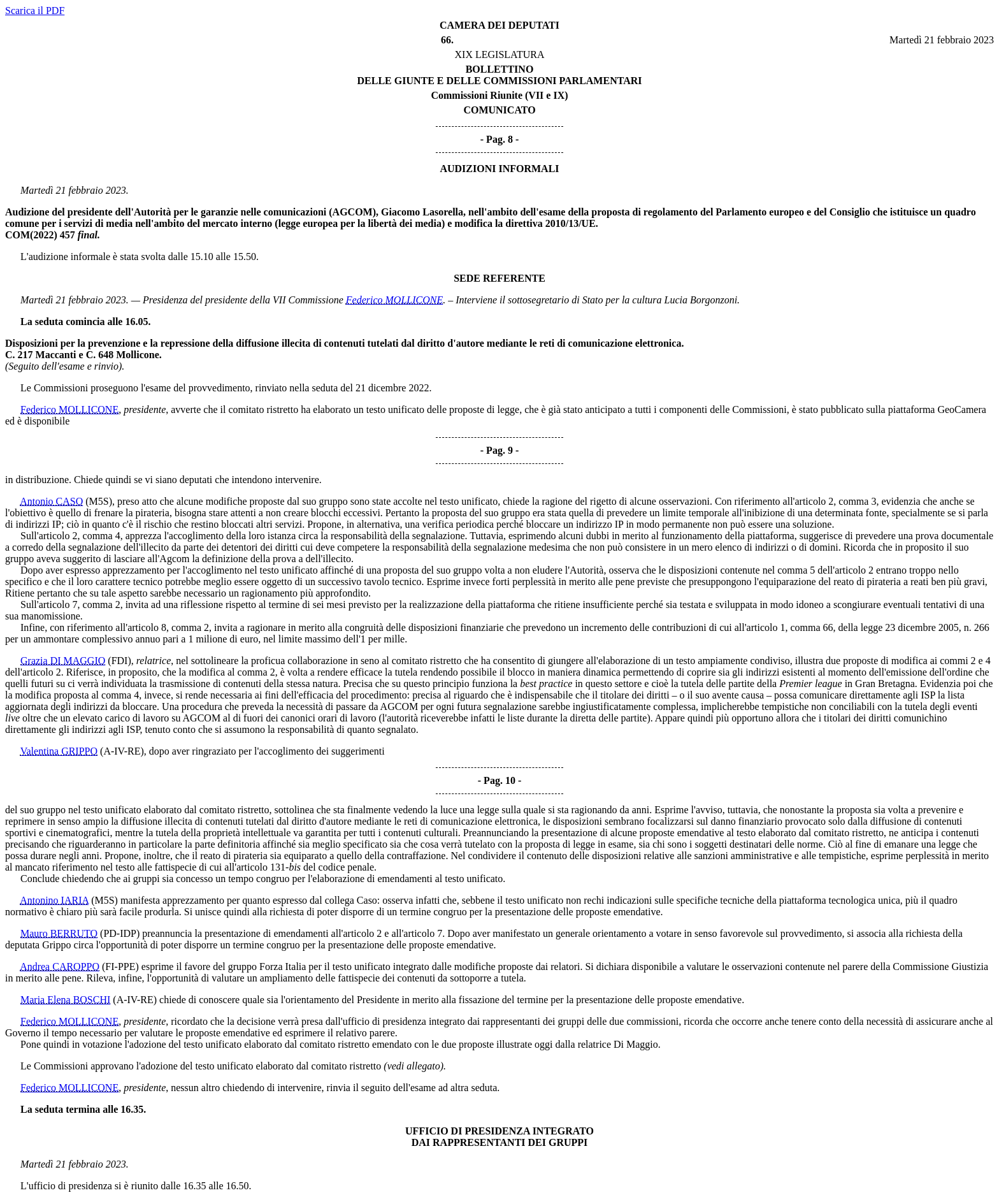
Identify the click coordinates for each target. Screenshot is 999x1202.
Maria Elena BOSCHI (65, 999)
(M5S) (98, 501)
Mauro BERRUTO (58, 933)
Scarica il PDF (34, 10)
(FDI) (119, 660)
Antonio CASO (51, 501)
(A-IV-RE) (122, 751)
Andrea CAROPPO (59, 966)
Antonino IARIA (54, 900)
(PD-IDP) (120, 933)
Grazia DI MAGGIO (62, 660)
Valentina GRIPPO (58, 751)
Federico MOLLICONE (394, 299)
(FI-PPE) (120, 966)
